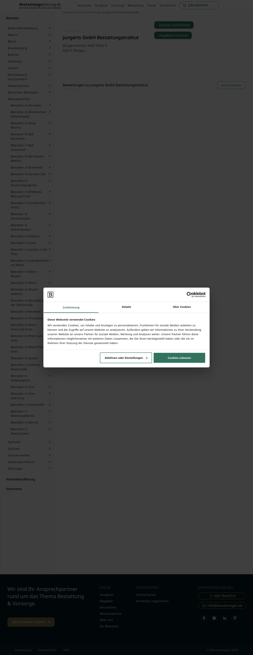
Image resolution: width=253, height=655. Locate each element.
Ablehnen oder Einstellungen (126, 357)
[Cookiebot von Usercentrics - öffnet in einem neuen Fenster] (189, 294)
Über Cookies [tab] (182, 306)
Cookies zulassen (179, 357)
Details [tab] (126, 306)
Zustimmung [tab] (71, 307)
